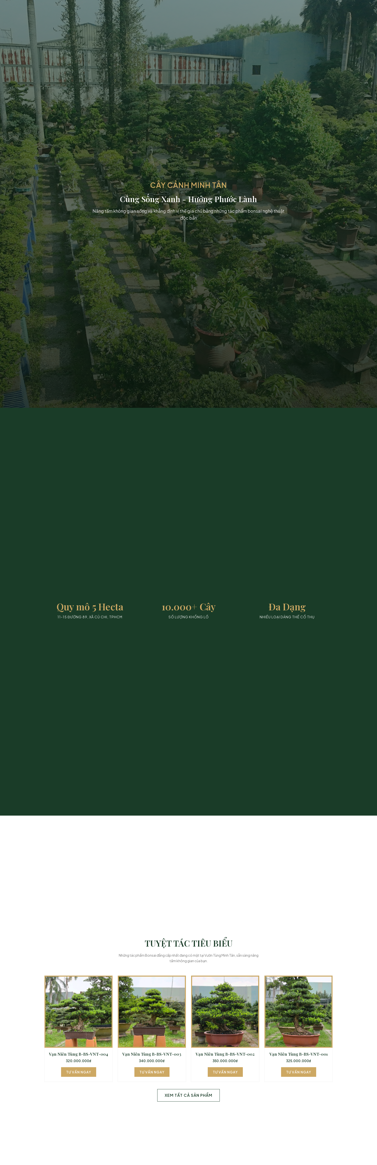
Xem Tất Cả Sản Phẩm (188, 1095)
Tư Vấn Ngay (78, 1072)
